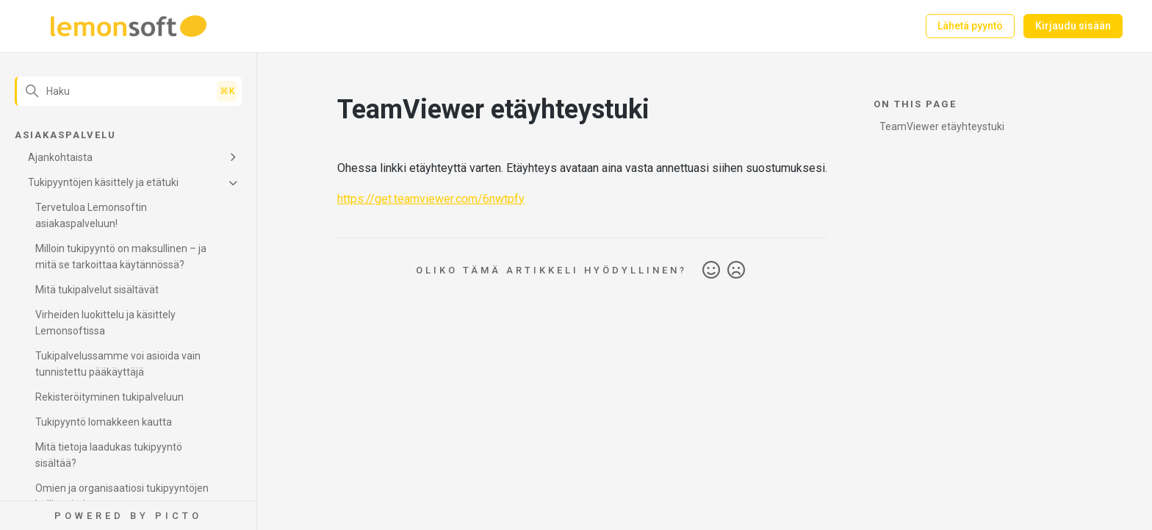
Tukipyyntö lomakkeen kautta (103, 422)
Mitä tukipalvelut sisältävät (97, 290)
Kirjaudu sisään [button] (1073, 26)
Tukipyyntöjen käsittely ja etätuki (103, 182)
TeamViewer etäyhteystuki (941, 126)
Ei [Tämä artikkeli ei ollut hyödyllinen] (736, 270)
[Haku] (128, 91)
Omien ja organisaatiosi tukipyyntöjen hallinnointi (122, 496)
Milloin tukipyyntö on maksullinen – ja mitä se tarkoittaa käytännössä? (120, 257)
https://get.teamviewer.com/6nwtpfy (431, 199)
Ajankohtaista (60, 157)
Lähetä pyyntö (970, 26)
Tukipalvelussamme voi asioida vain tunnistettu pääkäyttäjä (118, 364)
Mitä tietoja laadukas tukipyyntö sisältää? (108, 455)
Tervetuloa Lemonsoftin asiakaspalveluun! (91, 215)
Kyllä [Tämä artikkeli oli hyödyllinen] (711, 270)
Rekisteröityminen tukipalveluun (109, 397)
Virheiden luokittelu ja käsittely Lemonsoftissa (105, 323)
